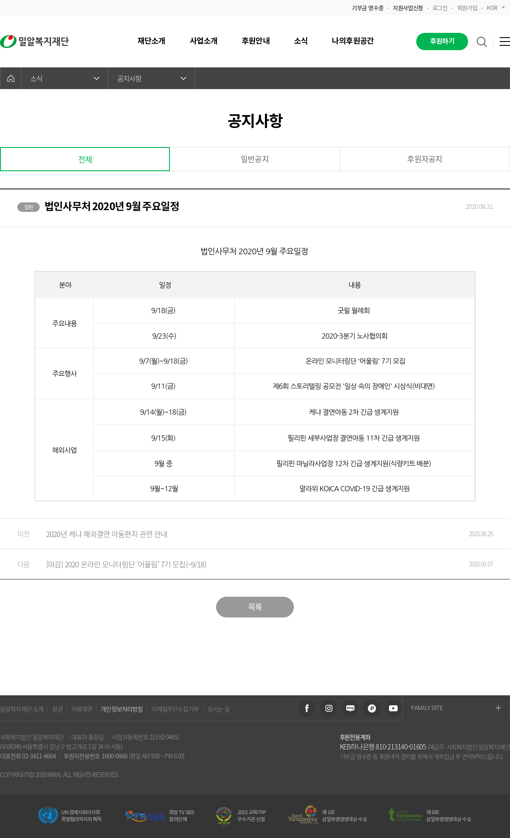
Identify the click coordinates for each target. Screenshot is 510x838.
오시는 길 (218, 708)
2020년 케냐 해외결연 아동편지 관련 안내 (246, 534)
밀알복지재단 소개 (21, 708)
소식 (64, 78)
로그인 (440, 7)
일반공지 (255, 159)
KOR (496, 7)
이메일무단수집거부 (174, 708)
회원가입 (467, 7)
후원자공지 (424, 159)
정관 (57, 708)
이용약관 (81, 708)
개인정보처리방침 (122, 708)
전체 (85, 159)
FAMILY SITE (456, 708)
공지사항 (151, 78)
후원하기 (442, 41)
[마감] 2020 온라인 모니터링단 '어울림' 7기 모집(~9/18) (246, 564)
